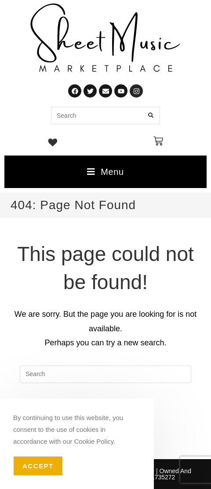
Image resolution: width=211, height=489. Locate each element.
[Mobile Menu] (105, 172)
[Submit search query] (151, 115)
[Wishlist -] (53, 143)
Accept (38, 466)
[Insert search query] (105, 374)
